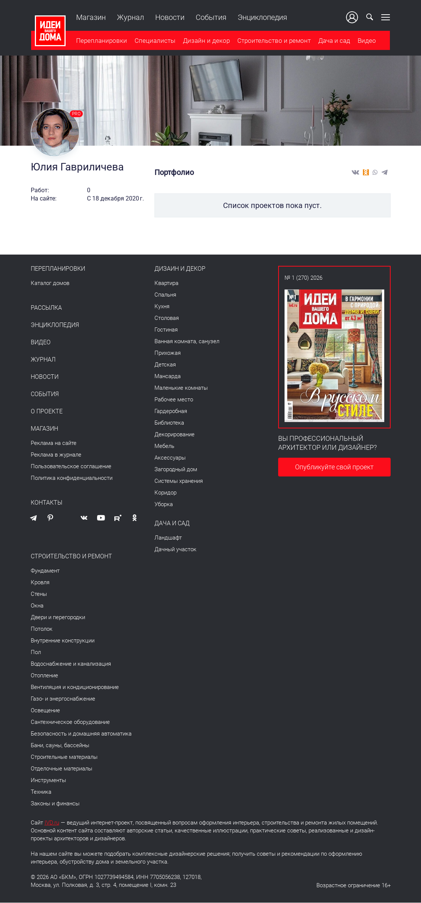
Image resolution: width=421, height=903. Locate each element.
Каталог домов (50, 283)
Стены (39, 594)
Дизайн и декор (206, 41)
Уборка (163, 504)
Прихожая (167, 353)
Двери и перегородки (58, 617)
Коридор (165, 493)
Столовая (166, 318)
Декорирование (174, 434)
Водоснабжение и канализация (71, 664)
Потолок (41, 629)
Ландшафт (168, 538)
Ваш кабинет (353, 17)
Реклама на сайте (53, 443)
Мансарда (167, 376)
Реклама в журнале (56, 455)
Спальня (165, 295)
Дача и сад (334, 41)
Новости (169, 17)
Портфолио (174, 172)
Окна (37, 606)
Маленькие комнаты (181, 388)
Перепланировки (101, 41)
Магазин (90, 17)
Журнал (130, 17)
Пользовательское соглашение (71, 466)
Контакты (46, 503)
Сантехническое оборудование (70, 722)
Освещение (45, 710)
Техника (41, 792)
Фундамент (45, 571)
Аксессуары (170, 458)
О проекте (47, 412)
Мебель (164, 446)
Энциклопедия (262, 17)
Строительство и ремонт (273, 41)
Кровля (40, 582)
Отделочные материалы (61, 769)
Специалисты (154, 41)
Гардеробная (170, 411)
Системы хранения (178, 481)
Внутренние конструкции (62, 641)
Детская (165, 365)
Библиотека (169, 423)
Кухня (161, 306)
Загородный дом (175, 469)
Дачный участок (175, 549)
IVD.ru (52, 823)
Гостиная (166, 330)
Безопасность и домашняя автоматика (81, 734)
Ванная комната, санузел (186, 341)
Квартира (166, 283)
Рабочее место (173, 399)
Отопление (44, 675)
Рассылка (46, 308)
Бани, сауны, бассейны (60, 745)
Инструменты (48, 780)
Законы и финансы (55, 803)
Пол (36, 652)
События (210, 17)
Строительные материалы (64, 757)
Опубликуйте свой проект (334, 467)
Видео (366, 41)
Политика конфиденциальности (71, 478)
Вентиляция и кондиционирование (75, 687)
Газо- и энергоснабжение (63, 699)
